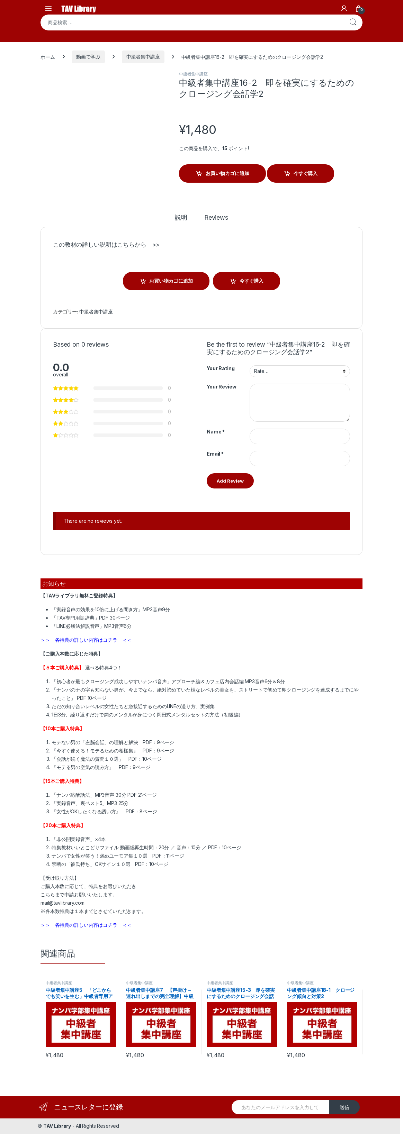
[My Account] (344, 8)
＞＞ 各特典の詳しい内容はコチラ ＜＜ (86, 640)
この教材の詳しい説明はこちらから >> (106, 244)
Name (216, 432)
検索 (352, 22)
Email (215, 454)
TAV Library (57, 1126)
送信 (344, 1107)
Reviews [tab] (216, 217)
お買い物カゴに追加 (227, 173)
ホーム (48, 57)
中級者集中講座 (143, 57)
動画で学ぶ (88, 57)
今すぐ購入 (305, 173)
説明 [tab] (181, 217)
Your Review (221, 387)
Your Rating (220, 368)
